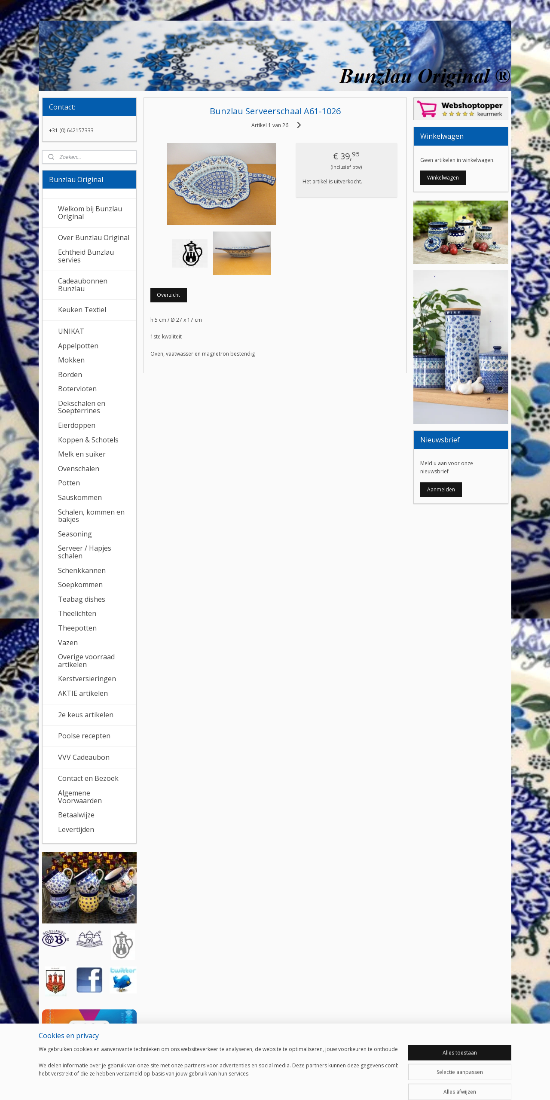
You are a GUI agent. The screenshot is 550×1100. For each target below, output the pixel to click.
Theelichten (77, 613)
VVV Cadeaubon (84, 757)
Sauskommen (80, 497)
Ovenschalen (78, 468)
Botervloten (77, 388)
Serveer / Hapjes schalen (84, 552)
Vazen (68, 642)
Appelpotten (78, 345)
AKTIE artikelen (83, 693)
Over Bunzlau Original (93, 237)
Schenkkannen (82, 570)
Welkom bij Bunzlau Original (90, 212)
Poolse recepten (84, 735)
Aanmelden (441, 489)
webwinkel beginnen (296, 1084)
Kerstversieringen (87, 678)
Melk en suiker (82, 454)
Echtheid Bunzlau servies (86, 256)
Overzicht (168, 295)
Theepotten (77, 628)
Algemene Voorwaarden (80, 796)
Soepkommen (80, 584)
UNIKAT (71, 331)
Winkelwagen (443, 177)
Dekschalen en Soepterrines (81, 407)
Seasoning (75, 534)
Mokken (71, 360)
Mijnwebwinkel (371, 1084)
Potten (69, 483)
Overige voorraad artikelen (86, 660)
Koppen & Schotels (88, 440)
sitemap (245, 1084)
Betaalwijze (76, 815)
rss (263, 1084)
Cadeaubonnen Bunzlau (82, 284)
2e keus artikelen (85, 714)
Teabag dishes (81, 599)
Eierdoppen (76, 425)
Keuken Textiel (82, 309)
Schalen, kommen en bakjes (91, 515)
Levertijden (76, 829)
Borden (70, 374)
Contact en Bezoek (88, 778)
